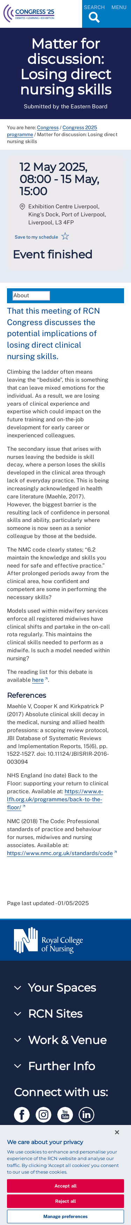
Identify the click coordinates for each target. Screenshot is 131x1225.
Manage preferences (65, 1216)
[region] (65, 1175)
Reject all (65, 1201)
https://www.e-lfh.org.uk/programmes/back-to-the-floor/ (55, 799)
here (38, 680)
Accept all (65, 1186)
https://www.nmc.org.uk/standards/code (60, 853)
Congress (48, 127)
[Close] (117, 1132)
